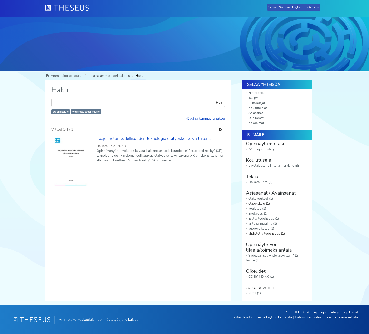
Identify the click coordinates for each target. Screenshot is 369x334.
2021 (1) (254, 293)
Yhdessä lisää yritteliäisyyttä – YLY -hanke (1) (273, 257)
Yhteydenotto (243, 317)
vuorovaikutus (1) (261, 228)
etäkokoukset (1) (260, 198)
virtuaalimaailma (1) (262, 223)
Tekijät (253, 98)
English (297, 7)
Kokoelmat (256, 123)
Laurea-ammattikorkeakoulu (109, 75)
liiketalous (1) (258, 213)
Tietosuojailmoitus (308, 317)
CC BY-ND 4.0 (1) (261, 276)
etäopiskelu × (61, 111)
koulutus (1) (257, 208)
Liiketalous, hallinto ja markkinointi (273, 165)
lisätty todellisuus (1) (263, 218)
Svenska (284, 7)
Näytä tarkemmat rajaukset (205, 118)
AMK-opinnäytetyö (262, 149)
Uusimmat (256, 118)
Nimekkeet (256, 93)
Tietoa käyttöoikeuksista (274, 317)
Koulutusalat (257, 108)
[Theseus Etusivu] (69, 8)
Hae (219, 102)
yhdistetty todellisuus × (86, 111)
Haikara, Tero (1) (260, 182)
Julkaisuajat (256, 103)
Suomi (272, 7)
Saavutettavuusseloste (341, 317)
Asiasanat (255, 113)
